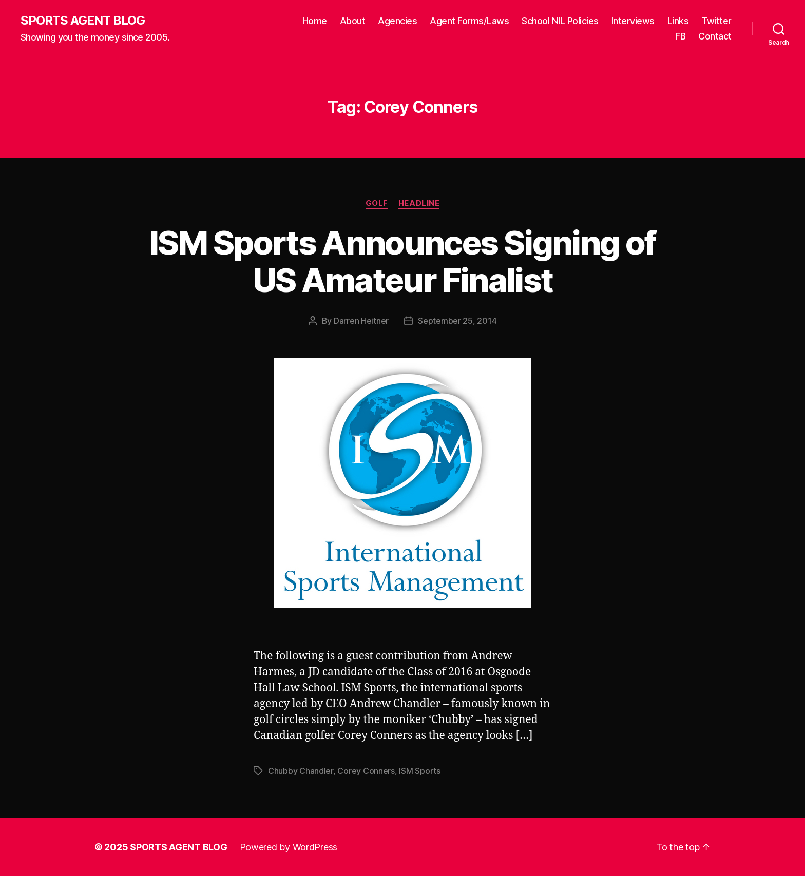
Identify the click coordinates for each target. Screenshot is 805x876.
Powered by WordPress (289, 847)
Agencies (397, 20)
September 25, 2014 (457, 321)
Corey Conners (366, 771)
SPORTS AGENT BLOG (83, 20)
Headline (418, 203)
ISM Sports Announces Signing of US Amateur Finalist (402, 261)
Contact (715, 36)
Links (678, 20)
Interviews (633, 20)
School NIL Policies (560, 20)
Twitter (716, 20)
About (353, 20)
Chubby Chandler (300, 771)
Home (314, 20)
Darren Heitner (361, 321)
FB (680, 36)
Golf (377, 203)
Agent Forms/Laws (469, 20)
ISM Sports (419, 771)
